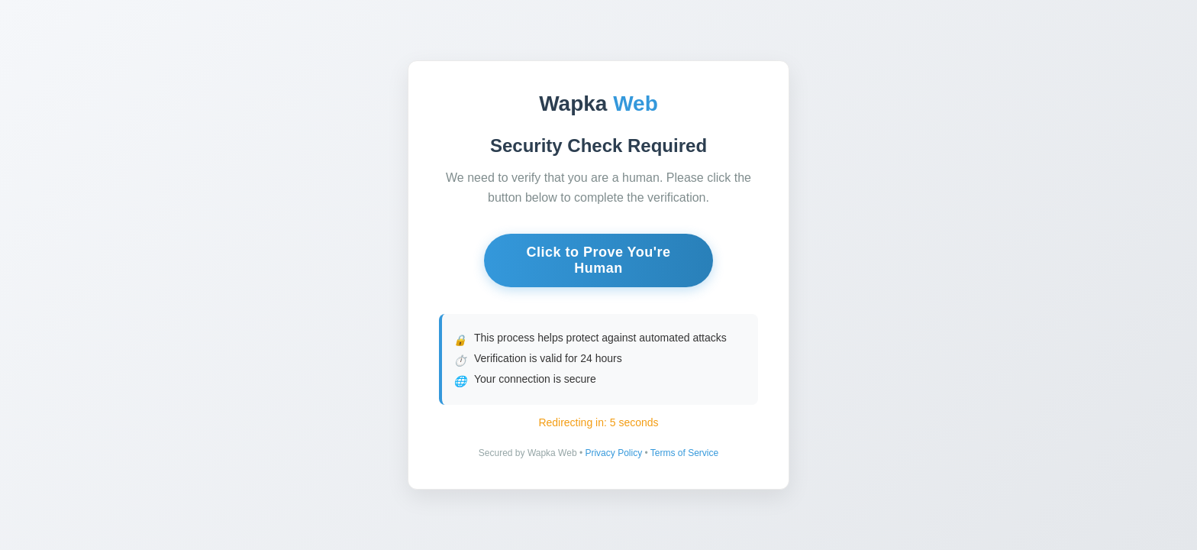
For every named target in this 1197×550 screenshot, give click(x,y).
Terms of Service (684, 453)
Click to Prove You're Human (598, 260)
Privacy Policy (613, 453)
